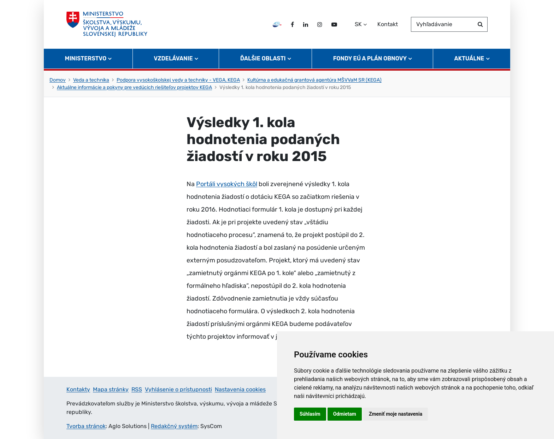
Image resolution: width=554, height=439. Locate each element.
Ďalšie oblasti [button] (263, 58)
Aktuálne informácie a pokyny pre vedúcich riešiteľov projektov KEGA (134, 87)
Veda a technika (91, 80)
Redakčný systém (174, 426)
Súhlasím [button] (310, 414)
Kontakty (78, 389)
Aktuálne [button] (469, 58)
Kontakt (387, 24)
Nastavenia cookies (240, 389)
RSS (136, 389)
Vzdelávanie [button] (173, 58)
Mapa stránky (111, 389)
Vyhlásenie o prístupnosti (178, 389)
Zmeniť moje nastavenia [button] (395, 414)
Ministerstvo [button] (86, 58)
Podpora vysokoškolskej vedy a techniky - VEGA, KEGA (178, 80)
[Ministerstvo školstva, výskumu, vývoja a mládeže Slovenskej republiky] (106, 24)
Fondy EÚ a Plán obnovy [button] (370, 58)
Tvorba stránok (86, 426)
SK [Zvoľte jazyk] (358, 24)
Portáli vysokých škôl (226, 184)
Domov (57, 80)
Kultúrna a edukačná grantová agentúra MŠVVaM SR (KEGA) (314, 80)
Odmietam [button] (344, 414)
